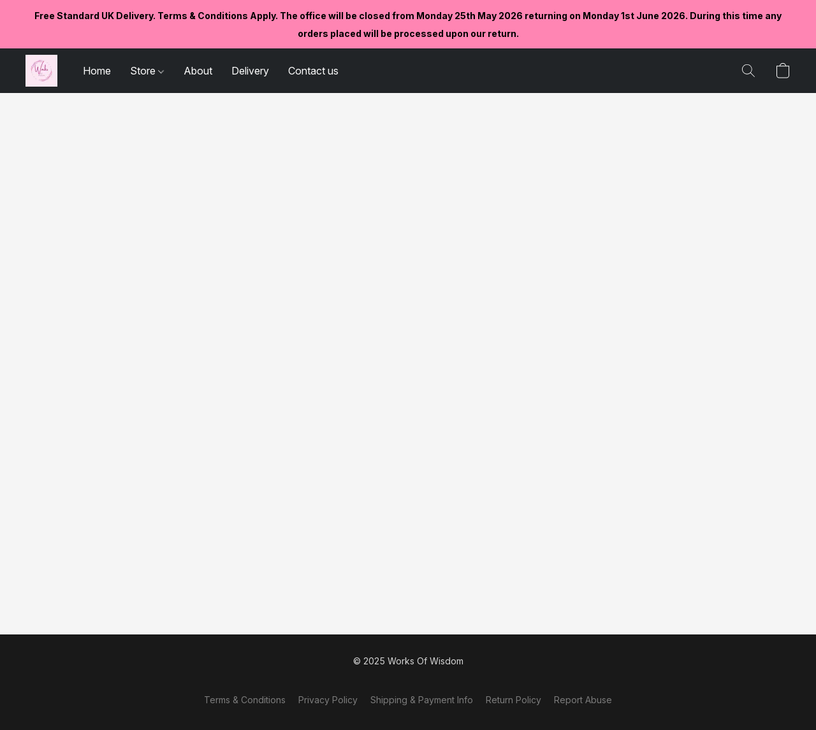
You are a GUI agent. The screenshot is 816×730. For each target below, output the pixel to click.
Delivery (250, 70)
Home (97, 70)
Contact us (313, 70)
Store (147, 70)
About (198, 70)
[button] (41, 71)
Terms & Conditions (245, 699)
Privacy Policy (328, 699)
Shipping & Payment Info (421, 699)
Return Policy (513, 699)
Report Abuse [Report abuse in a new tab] (583, 699)
